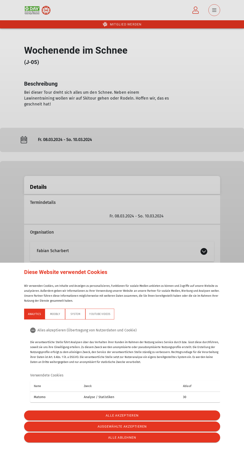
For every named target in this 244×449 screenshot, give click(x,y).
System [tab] (75, 314)
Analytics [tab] (34, 314)
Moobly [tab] (55, 314)
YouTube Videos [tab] (99, 314)
